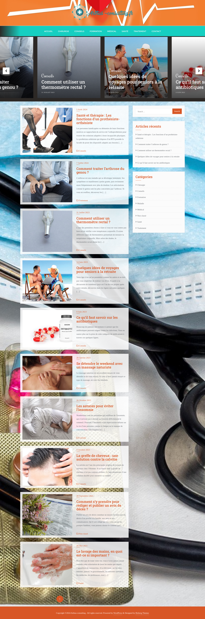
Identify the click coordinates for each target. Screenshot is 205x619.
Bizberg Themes (142, 613)
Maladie (140, 203)
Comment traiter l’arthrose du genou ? (100, 170)
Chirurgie (141, 185)
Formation (141, 197)
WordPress (117, 613)
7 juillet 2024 (82, 163)
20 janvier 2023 (83, 358)
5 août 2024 (81, 109)
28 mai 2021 (82, 546)
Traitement (82, 200)
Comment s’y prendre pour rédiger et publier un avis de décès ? (98, 505)
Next (198, 70)
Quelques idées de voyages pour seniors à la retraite (135, 82)
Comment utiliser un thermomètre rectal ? (63, 85)
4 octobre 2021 (83, 450)
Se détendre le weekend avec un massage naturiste (99, 365)
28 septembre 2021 (84, 496)
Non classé (82, 534)
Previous (6, 70)
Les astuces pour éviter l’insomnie (95, 408)
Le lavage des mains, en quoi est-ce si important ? (99, 553)
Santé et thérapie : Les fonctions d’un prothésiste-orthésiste (98, 119)
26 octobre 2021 (83, 400)
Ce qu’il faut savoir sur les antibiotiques (97, 319)
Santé (79, 583)
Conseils (47, 76)
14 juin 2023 (82, 262)
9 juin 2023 (81, 312)
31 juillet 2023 (83, 212)
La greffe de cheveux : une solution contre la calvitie (97, 457)
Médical (140, 210)
